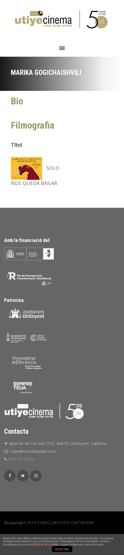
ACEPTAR (62, 549)
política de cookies (46, 544)
